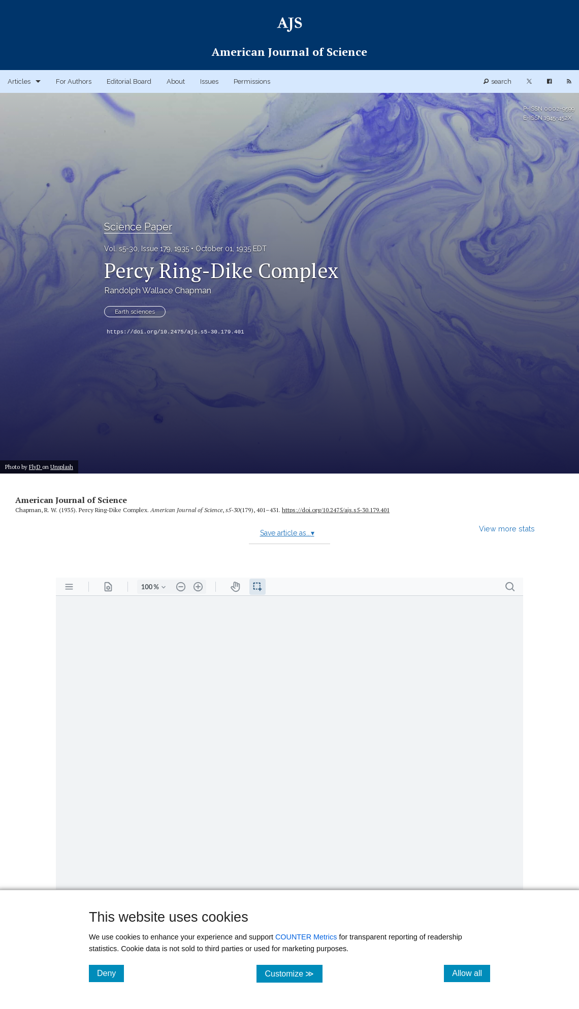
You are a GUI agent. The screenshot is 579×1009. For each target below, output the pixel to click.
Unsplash (61, 466)
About (176, 81)
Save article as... (287, 533)
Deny (110, 973)
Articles (19, 81)
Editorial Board (129, 81)
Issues (209, 81)
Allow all (471, 973)
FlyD (35, 466)
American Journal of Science (71, 500)
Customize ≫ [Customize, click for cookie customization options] (293, 973)
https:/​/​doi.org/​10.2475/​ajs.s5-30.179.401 (336, 510)
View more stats (507, 528)
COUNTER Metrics (306, 937)
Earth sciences (135, 311)
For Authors (73, 81)
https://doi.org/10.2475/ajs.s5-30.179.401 (175, 332)
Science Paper (138, 227)
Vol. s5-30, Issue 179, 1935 (146, 249)
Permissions (252, 81)
